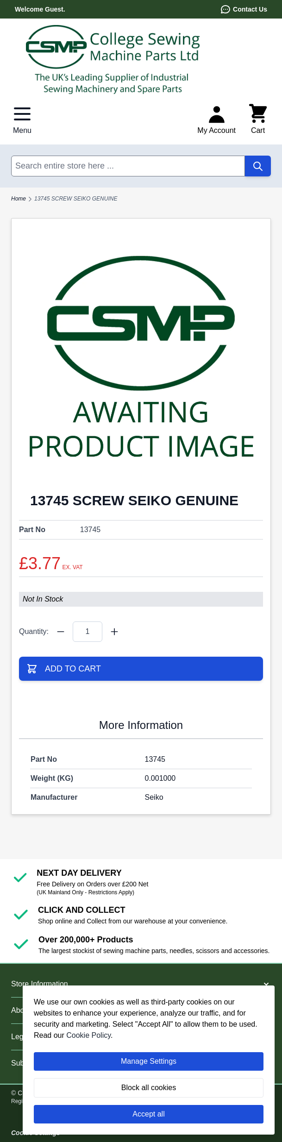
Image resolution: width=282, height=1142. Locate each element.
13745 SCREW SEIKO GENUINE (75, 198)
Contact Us (243, 9)
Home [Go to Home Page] (18, 198)
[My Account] (216, 119)
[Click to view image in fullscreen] (141, 359)
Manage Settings (148, 1061)
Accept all (148, 1114)
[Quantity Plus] (114, 631)
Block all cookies (148, 1088)
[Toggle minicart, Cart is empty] (258, 119)
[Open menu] (22, 119)
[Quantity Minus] (60, 631)
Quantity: (34, 631)
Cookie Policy (88, 1035)
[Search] (258, 166)
